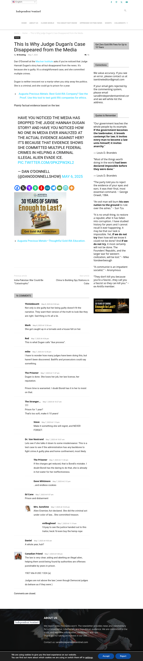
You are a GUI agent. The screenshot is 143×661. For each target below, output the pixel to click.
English (17, 2)
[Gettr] (41, 188)
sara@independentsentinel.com (72, 642)
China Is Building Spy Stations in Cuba (72, 282)
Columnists (121, 23)
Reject (123, 656)
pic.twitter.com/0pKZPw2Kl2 (46, 162)
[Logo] (28, 10)
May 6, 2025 (72, 176)
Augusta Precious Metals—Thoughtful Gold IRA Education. (51, 240)
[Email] (59, 188)
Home (24, 23)
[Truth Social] (29, 188)
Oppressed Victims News (91, 23)
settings (89, 657)
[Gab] (35, 188)
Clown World (47, 23)
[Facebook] (17, 188)
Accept (106, 656)
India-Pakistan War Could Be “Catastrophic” (28, 282)
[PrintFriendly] (65, 188)
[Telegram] (53, 188)
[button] (125, 10)
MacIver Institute (44, 61)
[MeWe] (47, 188)
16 (87, 55)
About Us (34, 23)
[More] (71, 188)
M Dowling (21, 55)
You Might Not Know (67, 23)
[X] (23, 188)
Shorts (108, 23)
